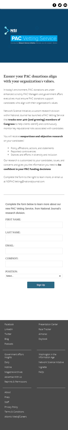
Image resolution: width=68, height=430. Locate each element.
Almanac (43, 334)
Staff (7, 402)
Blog (7, 338)
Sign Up (41, 285)
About (8, 392)
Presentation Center (48, 324)
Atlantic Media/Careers (16, 416)
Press (7, 397)
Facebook (9, 324)
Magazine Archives (13, 372)
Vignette (43, 367)
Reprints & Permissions (16, 381)
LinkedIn (9, 329)
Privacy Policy (11, 407)
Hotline (8, 367)
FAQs (41, 372)
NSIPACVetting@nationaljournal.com (25, 181)
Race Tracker (45, 329)
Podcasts (9, 343)
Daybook (43, 338)
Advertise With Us (13, 377)
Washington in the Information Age (47, 356)
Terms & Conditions (14, 411)
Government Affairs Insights (14, 356)
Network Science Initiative (51, 362)
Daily (7, 362)
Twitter (8, 334)
